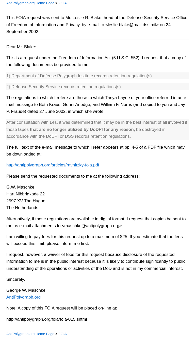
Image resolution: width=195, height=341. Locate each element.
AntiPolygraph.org (23, 297)
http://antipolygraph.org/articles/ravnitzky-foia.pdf (52, 165)
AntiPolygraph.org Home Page (30, 3)
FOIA (62, 3)
